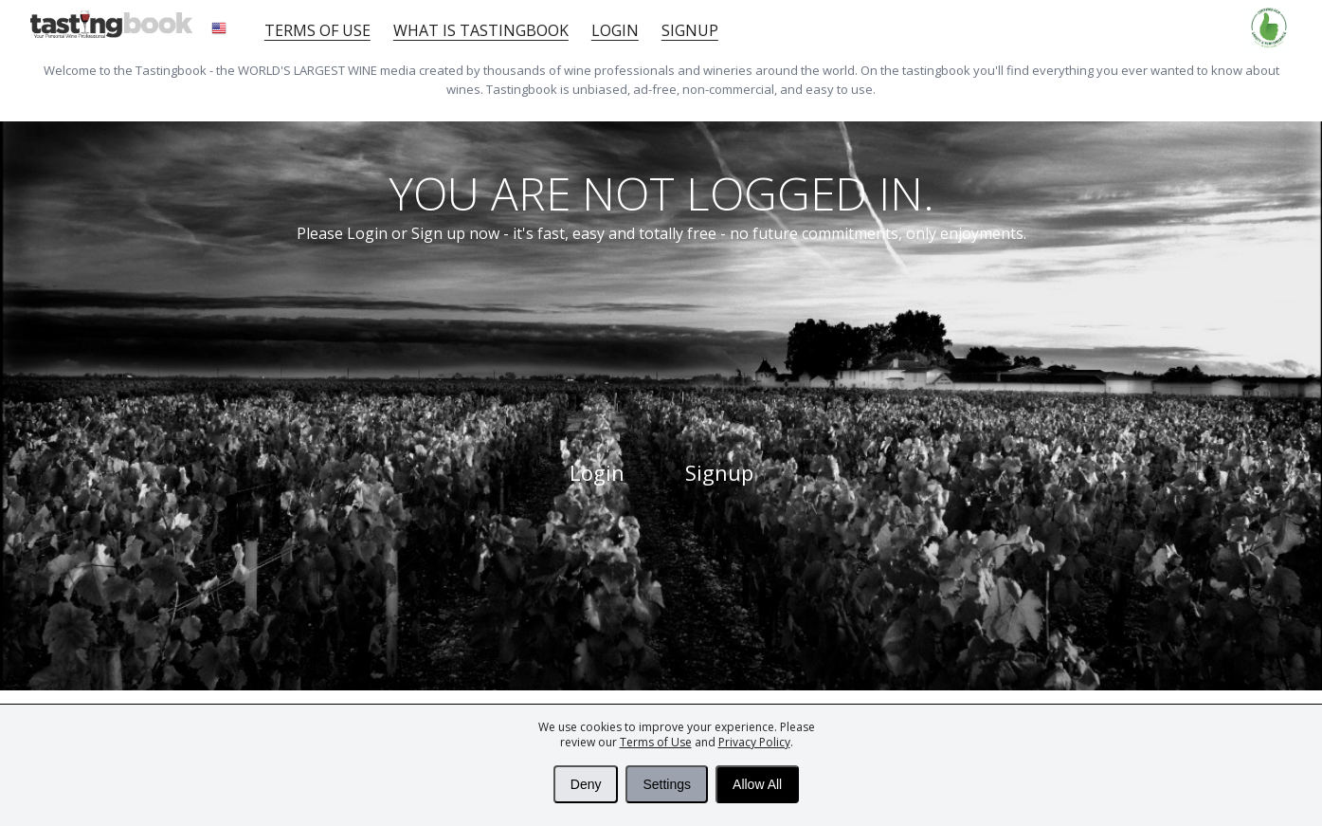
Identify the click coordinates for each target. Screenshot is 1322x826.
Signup (689, 30)
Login (615, 30)
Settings (667, 784)
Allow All (757, 784)
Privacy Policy (754, 742)
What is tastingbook (481, 30)
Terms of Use (656, 742)
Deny (586, 784)
